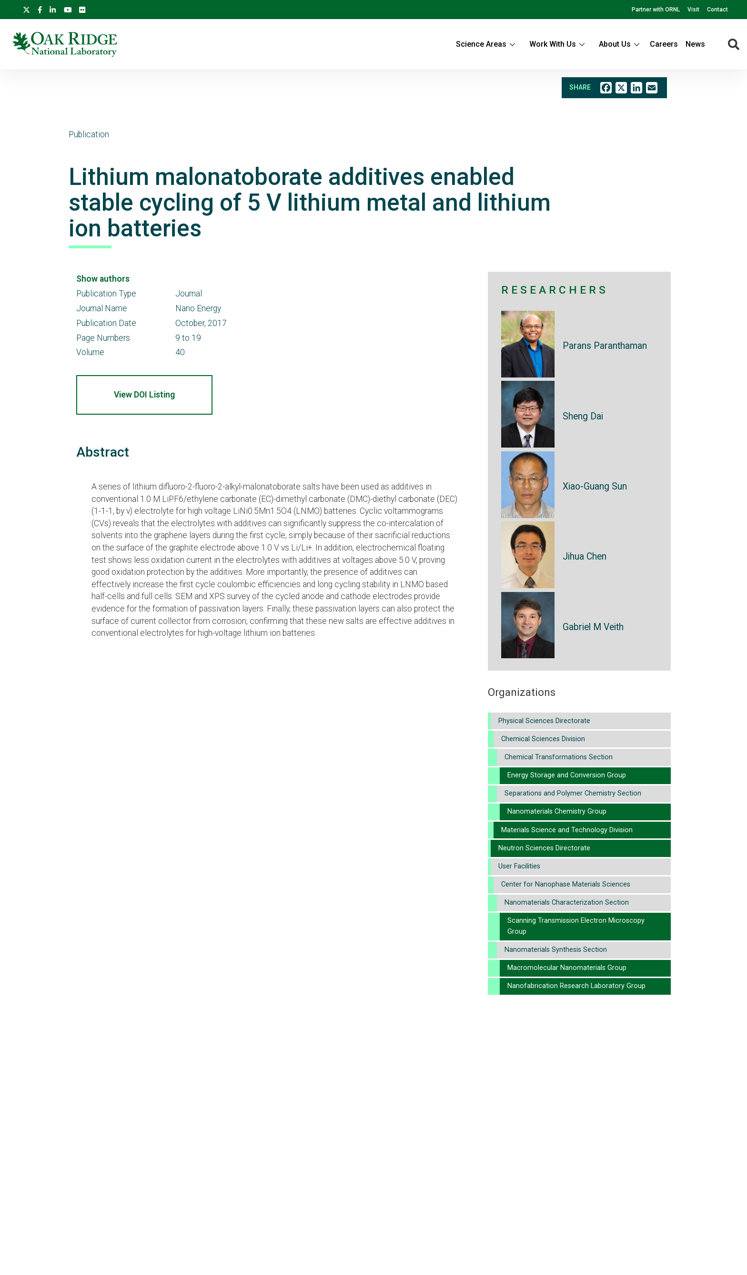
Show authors (103, 279)
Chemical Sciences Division (543, 739)
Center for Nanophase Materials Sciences (565, 884)
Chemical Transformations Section (559, 757)
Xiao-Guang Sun (595, 486)
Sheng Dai (583, 416)
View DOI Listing (144, 394)
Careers (664, 44)
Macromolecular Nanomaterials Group (566, 968)
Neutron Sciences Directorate (544, 848)
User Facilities (519, 866)
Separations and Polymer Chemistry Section (573, 793)
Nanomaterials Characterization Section (567, 902)
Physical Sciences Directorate (544, 721)
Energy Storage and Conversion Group (566, 775)
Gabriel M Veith (593, 627)
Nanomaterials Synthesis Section (556, 950)
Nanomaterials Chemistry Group (556, 811)
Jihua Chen (584, 556)
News (695, 44)
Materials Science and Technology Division (567, 830)
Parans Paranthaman (605, 345)
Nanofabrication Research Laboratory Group (576, 986)
